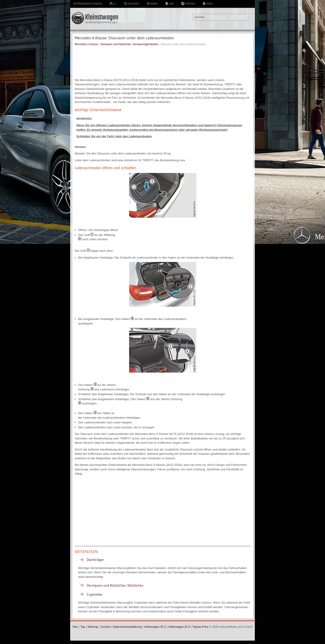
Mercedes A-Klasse (86, 44)
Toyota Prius (200, 626)
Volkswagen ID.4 (179, 626)
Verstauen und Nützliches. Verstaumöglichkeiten (129, 44)
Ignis (207, 3)
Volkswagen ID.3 (155, 626)
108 (169, 3)
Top (82, 626)
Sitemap (92, 626)
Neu (75, 626)
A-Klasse (131, 3)
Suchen (106, 626)
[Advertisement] (163, 62)
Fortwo (188, 3)
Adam (152, 3)
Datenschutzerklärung (127, 626)
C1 (112, 3)
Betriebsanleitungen (88, 3)
